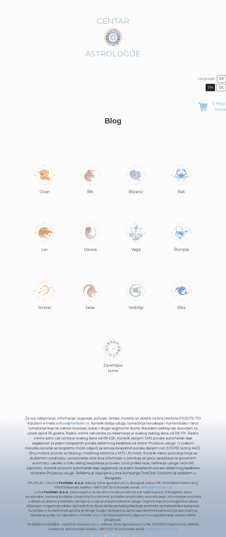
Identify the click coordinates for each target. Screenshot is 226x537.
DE (221, 87)
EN (210, 87)
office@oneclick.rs (161, 529)
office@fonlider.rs (72, 423)
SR (221, 79)
